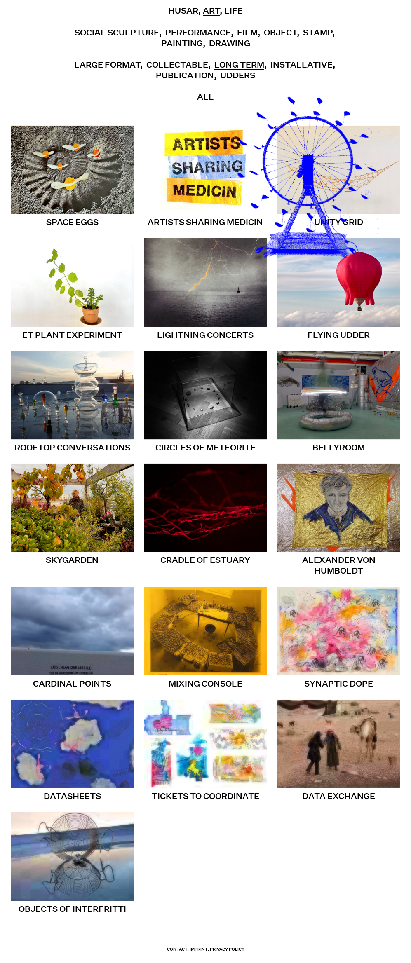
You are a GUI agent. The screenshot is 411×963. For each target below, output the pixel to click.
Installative (301, 65)
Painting (182, 43)
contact (177, 949)
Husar (183, 11)
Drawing (229, 43)
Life (233, 11)
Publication (185, 75)
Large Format (107, 65)
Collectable (177, 65)
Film (247, 32)
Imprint (199, 949)
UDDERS (237, 75)
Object (280, 32)
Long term (239, 65)
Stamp (317, 32)
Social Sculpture (117, 32)
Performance (198, 32)
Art (211, 11)
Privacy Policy (227, 949)
